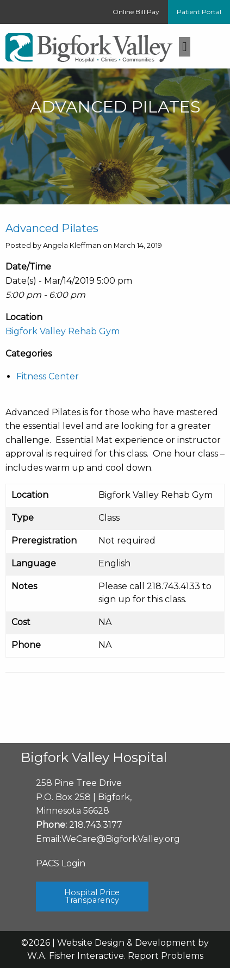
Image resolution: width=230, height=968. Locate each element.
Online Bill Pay (136, 12)
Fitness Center (47, 376)
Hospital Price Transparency (92, 896)
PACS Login (60, 863)
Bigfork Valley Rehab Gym (62, 331)
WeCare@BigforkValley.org (120, 839)
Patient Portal (199, 12)
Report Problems (165, 956)
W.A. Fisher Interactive (75, 956)
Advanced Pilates (51, 228)
